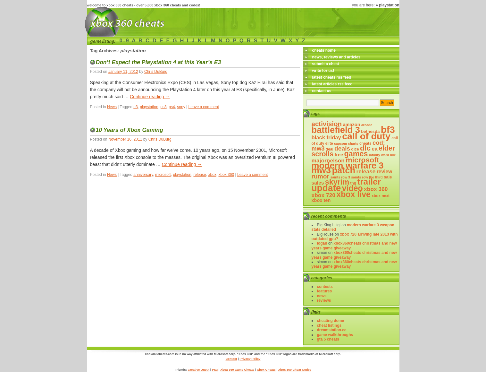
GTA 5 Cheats (328, 339)
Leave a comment (204, 107)
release (199, 174)
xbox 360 (226, 174)
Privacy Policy (249, 358)
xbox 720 (323, 195)
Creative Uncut (198, 369)
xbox (212, 174)
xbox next (381, 196)
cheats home (324, 50)
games (356, 154)
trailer (369, 181)
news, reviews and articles (336, 57)
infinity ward (379, 155)
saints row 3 (340, 177)
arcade (366, 125)
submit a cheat (325, 64)
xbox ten (321, 200)
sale (388, 177)
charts (353, 143)
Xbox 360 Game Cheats (237, 369)
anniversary (143, 174)
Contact (231, 358)
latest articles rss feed (332, 84)
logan (322, 243)
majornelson (328, 160)
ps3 (163, 107)
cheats (365, 143)
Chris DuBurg (155, 71)
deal (329, 149)
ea (374, 149)
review (384, 171)
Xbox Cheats (266, 369)
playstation (149, 107)
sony (181, 107)
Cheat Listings (329, 325)
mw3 (321, 170)
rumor (321, 176)
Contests (325, 286)
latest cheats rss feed (331, 77)
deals (342, 148)
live (393, 155)
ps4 (172, 107)
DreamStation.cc (332, 330)
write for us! (323, 70)
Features (324, 291)
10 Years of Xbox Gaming (129, 130)
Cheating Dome (330, 320)
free (338, 154)
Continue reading (150, 96)
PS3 (215, 369)
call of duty (366, 136)
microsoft (163, 174)
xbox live (353, 194)
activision (327, 123)
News (112, 107)
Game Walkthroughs (335, 335)
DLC (365, 148)
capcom (340, 143)
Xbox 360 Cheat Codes (294, 369)
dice (355, 149)
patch (343, 170)
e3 (135, 107)
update (326, 188)
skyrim (337, 182)
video (352, 188)
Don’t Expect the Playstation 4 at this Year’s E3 (158, 62)
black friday (326, 137)
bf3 (388, 129)
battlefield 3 (336, 130)
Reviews (324, 300)
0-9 (125, 41)
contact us (321, 91)
